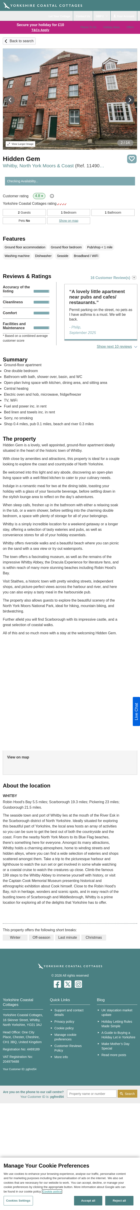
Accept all (88, 1200)
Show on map (68, 220)
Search (130, 1094)
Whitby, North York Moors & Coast (54, 165)
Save (132, 159)
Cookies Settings (18, 1200)
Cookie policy (64, 1028)
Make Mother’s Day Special (115, 1046)
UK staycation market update (116, 1012)
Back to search (22, 41)
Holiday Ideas (111, 27)
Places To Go (88, 27)
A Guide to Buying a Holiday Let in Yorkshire (118, 1035)
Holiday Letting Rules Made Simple (116, 1024)
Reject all (119, 1200)
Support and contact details (69, 1012)
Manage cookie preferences (65, 1037)
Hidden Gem (21, 158)
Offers (130, 27)
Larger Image (20, 144)
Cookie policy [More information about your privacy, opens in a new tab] (52, 1191)
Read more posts (113, 1055)
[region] (70, 1184)
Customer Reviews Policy (68, 1048)
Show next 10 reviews (114, 346)
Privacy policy (64, 1021)
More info (61, 1057)
